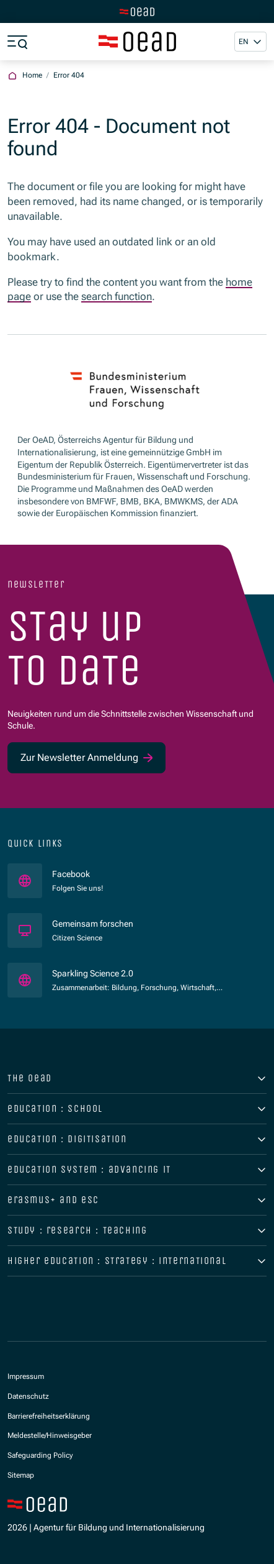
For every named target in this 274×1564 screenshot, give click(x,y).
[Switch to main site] (137, 12)
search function (116, 296)
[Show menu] (17, 42)
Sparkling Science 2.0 (137, 973)
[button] (250, 42)
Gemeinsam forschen (93, 923)
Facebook (78, 873)
